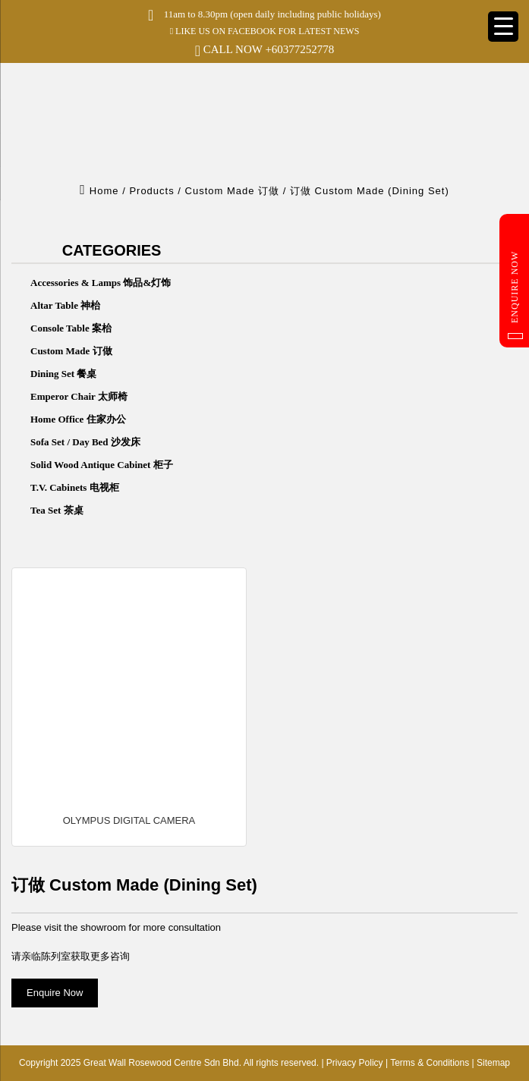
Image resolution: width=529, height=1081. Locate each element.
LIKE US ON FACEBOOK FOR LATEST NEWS (265, 31)
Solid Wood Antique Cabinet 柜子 (101, 464)
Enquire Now (515, 295)
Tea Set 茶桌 (56, 510)
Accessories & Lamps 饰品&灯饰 (100, 282)
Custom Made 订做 (71, 351)
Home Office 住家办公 (78, 419)
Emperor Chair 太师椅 (79, 396)
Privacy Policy (354, 1062)
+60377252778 (299, 49)
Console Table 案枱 (71, 328)
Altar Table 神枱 (65, 305)
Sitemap (493, 1062)
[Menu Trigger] (503, 26)
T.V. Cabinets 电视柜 (74, 487)
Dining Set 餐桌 (63, 373)
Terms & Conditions (429, 1062)
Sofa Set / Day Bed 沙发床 (85, 442)
